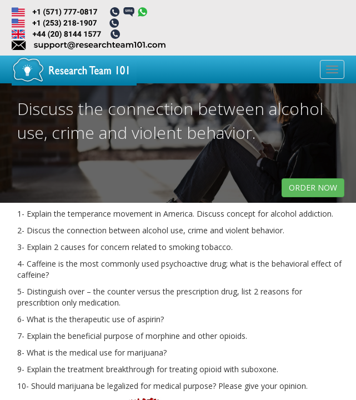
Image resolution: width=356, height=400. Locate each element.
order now (313, 187)
